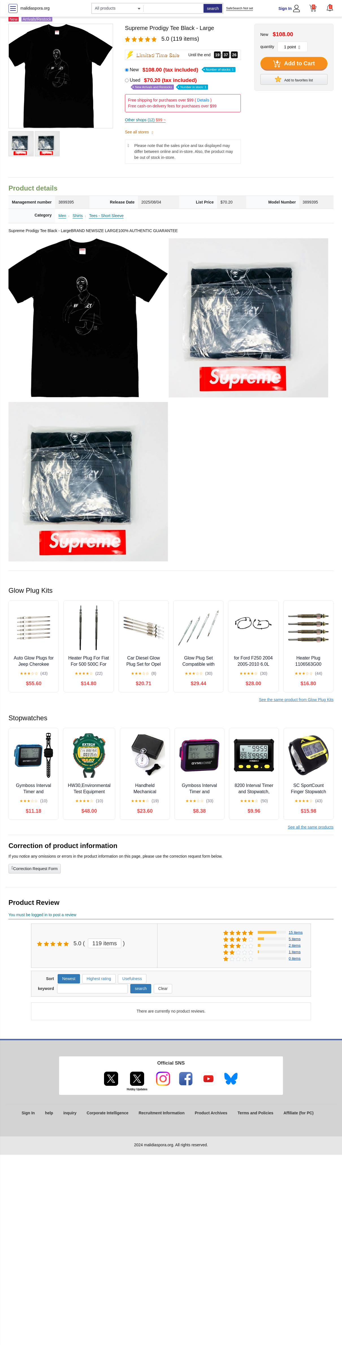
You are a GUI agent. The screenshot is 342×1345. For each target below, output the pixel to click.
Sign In (285, 8)
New (182, 70)
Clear (163, 988)
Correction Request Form (35, 868)
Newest (68, 978)
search (213, 8)
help (49, 1113)
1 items (295, 952)
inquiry (70, 1113)
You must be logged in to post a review (42, 914)
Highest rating (99, 978)
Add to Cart (294, 64)
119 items (104, 943)
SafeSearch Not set (239, 8)
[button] (330, 7)
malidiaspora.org (35, 8)
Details (203, 100)
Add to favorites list (294, 79)
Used (169, 83)
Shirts (78, 215)
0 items (295, 958)
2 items (295, 945)
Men (62, 215)
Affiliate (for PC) (298, 1113)
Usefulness (132, 978)
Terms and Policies (255, 1113)
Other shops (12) (145, 120)
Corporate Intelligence (108, 1113)
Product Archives (211, 1113)
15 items (296, 932)
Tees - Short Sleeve (106, 215)
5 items (295, 939)
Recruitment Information (161, 1113)
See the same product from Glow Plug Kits (296, 699)
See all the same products (311, 827)
